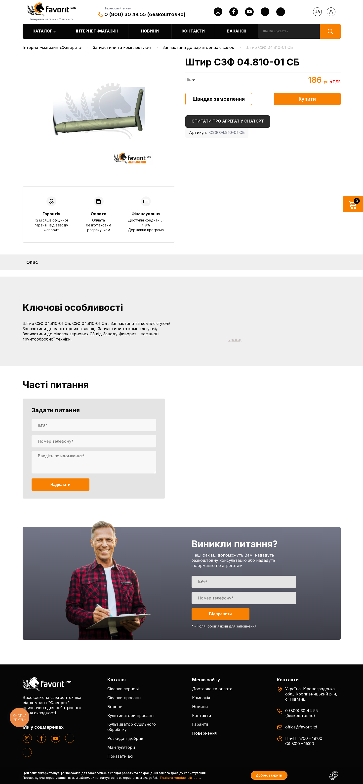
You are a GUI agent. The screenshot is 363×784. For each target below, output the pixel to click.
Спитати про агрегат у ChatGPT (228, 121)
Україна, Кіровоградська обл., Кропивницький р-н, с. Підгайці (311, 694)
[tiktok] (280, 11)
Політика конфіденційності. (180, 778)
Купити (307, 99)
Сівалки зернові (123, 688)
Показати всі (120, 756)
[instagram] (218, 11)
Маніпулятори (121, 747)
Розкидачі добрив (125, 738)
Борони (114, 706)
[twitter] (265, 11)
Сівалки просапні (124, 697)
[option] (99, 111)
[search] (289, 31)
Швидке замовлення (219, 99)
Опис (32, 262)
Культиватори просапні (130, 715)
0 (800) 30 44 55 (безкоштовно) (145, 14)
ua (317, 11)
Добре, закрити (269, 775)
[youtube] (249, 11)
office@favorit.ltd (301, 726)
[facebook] (233, 11)
